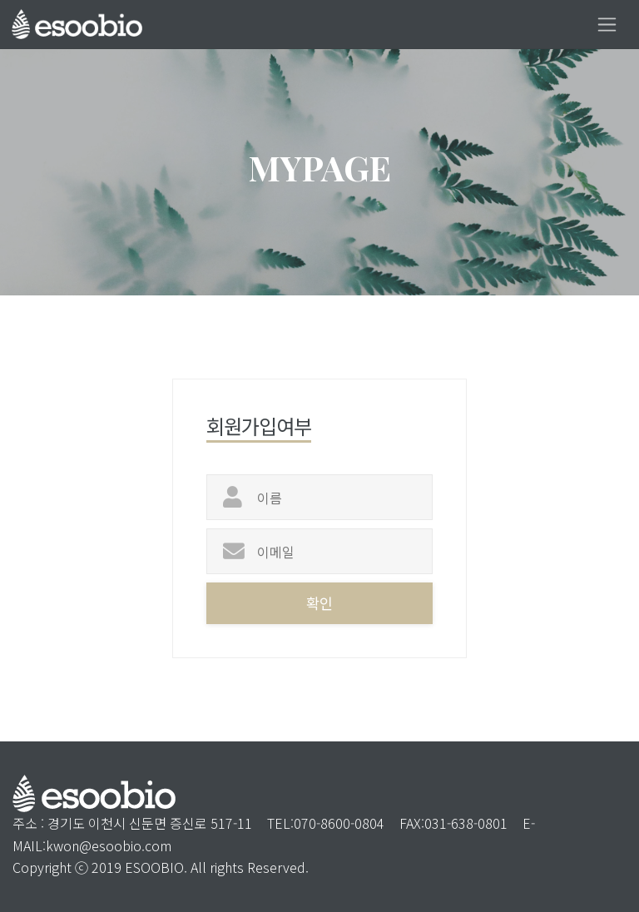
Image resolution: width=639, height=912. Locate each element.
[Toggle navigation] (607, 24)
